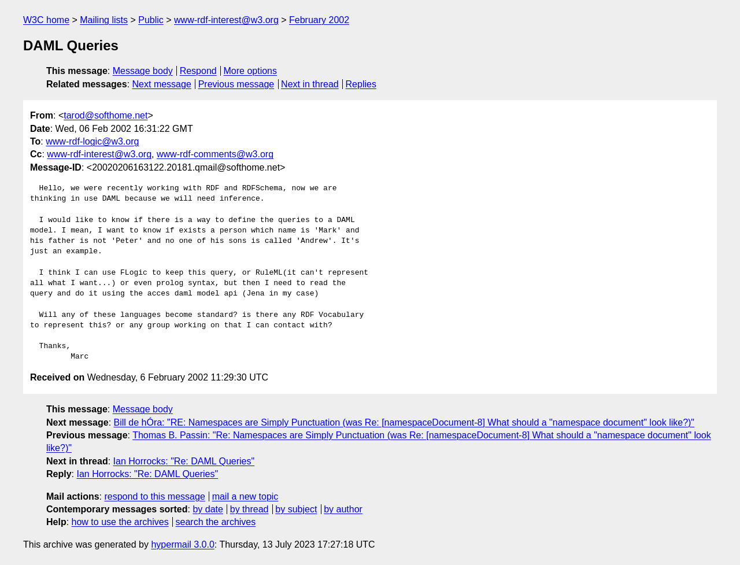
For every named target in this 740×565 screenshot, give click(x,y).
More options (251, 71)
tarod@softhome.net (105, 115)
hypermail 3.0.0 (182, 544)
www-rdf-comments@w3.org (215, 154)
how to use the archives (120, 522)
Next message (161, 84)
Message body (143, 71)
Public (151, 20)
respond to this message (154, 496)
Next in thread (310, 84)
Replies (361, 84)
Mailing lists (104, 20)
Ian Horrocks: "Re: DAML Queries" (184, 461)
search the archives (216, 522)
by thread (249, 509)
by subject (296, 509)
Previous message (236, 84)
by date (208, 509)
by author (343, 509)
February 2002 (319, 20)
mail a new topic (245, 496)
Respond (198, 71)
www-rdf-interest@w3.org (226, 20)
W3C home (46, 20)
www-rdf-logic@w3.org (92, 141)
